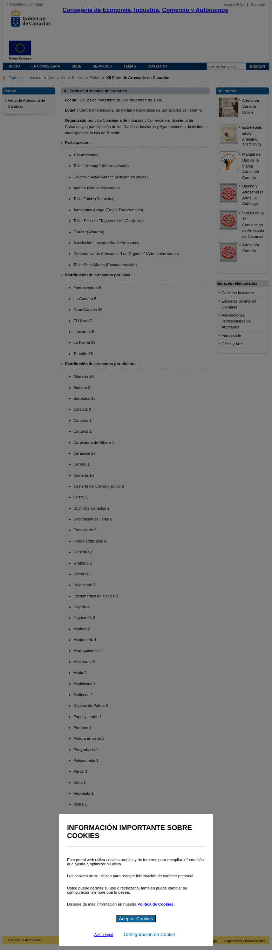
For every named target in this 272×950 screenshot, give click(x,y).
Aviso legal (103, 935)
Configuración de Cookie (149, 934)
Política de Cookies (155, 904)
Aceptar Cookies (136, 918)
